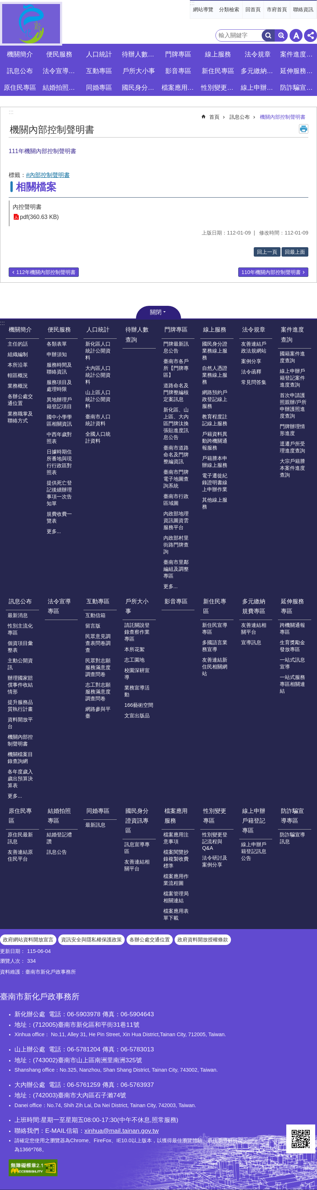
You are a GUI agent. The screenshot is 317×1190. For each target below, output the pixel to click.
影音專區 (178, 71)
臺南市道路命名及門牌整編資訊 (176, 454)
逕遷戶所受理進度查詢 (292, 447)
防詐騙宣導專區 (292, 816)
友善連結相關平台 (253, 628)
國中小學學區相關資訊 (59, 420)
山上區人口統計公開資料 (98, 399)
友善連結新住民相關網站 (214, 666)
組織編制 (18, 354)
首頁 (214, 117)
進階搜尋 (281, 35)
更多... (54, 531)
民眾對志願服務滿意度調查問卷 (98, 667)
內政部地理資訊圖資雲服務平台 (176, 520)
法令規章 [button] (258, 54)
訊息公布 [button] (20, 71)
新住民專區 (214, 606)
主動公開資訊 (20, 664)
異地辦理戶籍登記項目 (59, 403)
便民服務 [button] (59, 54)
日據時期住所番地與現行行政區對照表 (59, 462)
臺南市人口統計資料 (98, 420)
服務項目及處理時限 (59, 385)
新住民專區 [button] (218, 71)
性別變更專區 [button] (219, 87)
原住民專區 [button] (20, 87)
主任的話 (18, 344)
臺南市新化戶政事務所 (31, 24)
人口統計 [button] (99, 54)
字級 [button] (296, 35)
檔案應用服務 (176, 816)
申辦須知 (57, 354)
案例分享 (251, 361)
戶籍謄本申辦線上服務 (214, 461)
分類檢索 (229, 9)
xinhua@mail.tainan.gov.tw (122, 1130)
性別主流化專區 (20, 629)
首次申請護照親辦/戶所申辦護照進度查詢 (293, 405)
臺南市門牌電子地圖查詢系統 (176, 479)
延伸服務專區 (292, 606)
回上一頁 (267, 252)
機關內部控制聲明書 (282, 117)
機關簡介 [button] (20, 54)
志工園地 (134, 660)
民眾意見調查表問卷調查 (98, 643)
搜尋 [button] (268, 35)
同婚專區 (98, 811)
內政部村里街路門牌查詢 (176, 544)
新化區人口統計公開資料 (98, 350)
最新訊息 (95, 825)
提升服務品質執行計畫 (20, 705)
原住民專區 (20, 816)
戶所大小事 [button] (139, 71)
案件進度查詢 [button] (298, 54)
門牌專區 (176, 329)
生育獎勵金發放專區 (292, 646)
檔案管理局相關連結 (176, 897)
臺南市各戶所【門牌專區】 (176, 368)
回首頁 (253, 9)
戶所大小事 (137, 606)
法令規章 (253, 329)
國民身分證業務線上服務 (214, 350)
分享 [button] (310, 35)
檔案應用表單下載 (176, 914)
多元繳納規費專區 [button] (259, 71)
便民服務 (59, 329)
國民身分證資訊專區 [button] (140, 87)
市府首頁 (277, 9)
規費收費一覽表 (59, 517)
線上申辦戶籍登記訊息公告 (253, 851)
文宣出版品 (137, 715)
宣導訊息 (251, 642)
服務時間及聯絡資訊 (59, 368)
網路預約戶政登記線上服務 (214, 399)
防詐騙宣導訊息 (292, 838)
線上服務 (214, 329)
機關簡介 (20, 329)
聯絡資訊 (303, 9)
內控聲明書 (27, 207)
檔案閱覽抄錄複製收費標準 (176, 859)
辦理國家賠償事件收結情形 (20, 685)
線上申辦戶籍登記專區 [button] (259, 87)
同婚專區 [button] (99, 87)
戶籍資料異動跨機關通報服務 (214, 441)
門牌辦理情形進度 (292, 429)
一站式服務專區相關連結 (292, 684)
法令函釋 (251, 372)
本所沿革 (18, 365)
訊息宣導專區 (137, 847)
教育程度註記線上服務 (214, 420)
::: (192, 3)
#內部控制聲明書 (48, 175)
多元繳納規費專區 (253, 606)
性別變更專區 (214, 816)
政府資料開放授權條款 (202, 939)
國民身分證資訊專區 (137, 821)
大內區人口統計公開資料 (98, 375)
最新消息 (18, 615)
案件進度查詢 (292, 334)
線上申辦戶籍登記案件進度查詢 (292, 378)
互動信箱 (95, 615)
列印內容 (303, 129)
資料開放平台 (20, 723)
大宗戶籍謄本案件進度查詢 (292, 468)
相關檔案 (36, 187)
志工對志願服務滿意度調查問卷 (98, 691)
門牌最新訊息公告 (176, 347)
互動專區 (98, 601)
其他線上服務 (214, 503)
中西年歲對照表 (59, 437)
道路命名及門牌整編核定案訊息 (176, 392)
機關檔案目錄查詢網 (20, 757)
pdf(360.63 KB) (39, 217)
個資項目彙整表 (20, 646)
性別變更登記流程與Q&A (214, 841)
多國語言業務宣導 (214, 646)
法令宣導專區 (60, 71)
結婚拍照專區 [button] (60, 87)
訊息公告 (57, 852)
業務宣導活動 (137, 691)
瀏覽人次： (12, 961)
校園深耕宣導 (137, 673)
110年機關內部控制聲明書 (271, 272)
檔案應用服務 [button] (179, 87)
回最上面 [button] (295, 252)
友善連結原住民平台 (20, 855)
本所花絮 (134, 649)
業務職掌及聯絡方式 (20, 417)
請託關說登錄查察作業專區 (137, 632)
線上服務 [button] (218, 54)
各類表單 (57, 344)
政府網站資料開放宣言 (28, 939)
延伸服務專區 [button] (298, 71)
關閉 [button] (156, 312)
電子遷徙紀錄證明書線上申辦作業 (214, 482)
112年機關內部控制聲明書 (46, 272)
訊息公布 (240, 117)
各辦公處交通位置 (20, 399)
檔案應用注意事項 (176, 838)
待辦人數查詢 (140, 54)
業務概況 (18, 386)
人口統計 (98, 329)
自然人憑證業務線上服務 (214, 375)
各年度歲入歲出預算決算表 (20, 778)
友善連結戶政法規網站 (253, 347)
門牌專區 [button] (178, 54)
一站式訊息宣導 (292, 663)
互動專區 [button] (99, 71)
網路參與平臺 (98, 712)
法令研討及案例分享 (214, 861)
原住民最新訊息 (20, 838)
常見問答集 (253, 382)
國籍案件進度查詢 (292, 357)
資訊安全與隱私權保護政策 (91, 939)
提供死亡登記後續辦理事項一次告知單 (59, 493)
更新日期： (12, 951)
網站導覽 (203, 9)
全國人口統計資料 (98, 437)
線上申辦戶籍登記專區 (253, 821)
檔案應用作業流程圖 (176, 879)
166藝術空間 (138, 705)
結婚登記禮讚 (59, 838)
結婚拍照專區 (59, 816)
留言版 (92, 626)
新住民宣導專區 (214, 628)
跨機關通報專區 (292, 628)
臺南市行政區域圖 (176, 499)
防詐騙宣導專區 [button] (298, 87)
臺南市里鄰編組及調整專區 (176, 569)
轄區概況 (18, 375)
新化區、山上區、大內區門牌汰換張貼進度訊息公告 (176, 423)
